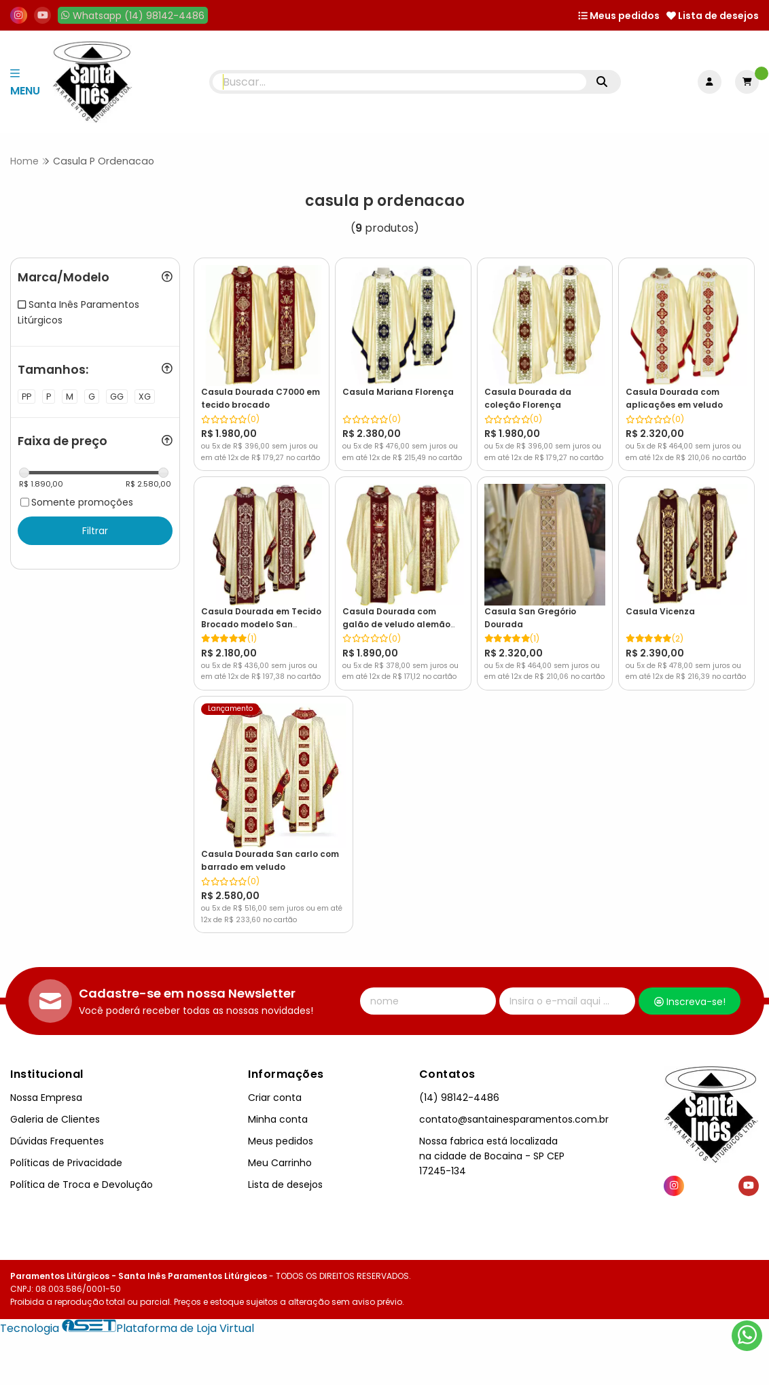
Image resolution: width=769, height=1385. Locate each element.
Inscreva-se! (690, 989)
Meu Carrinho (280, 1149)
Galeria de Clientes (55, 1105)
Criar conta (275, 1084)
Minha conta (278, 1105)
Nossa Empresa (46, 1084)
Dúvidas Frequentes (57, 1127)
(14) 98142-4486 (459, 1084)
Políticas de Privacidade (66, 1149)
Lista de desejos (712, 15)
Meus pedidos (619, 15)
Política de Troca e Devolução (81, 1171)
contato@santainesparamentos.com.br (514, 1105)
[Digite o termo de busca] (399, 81)
